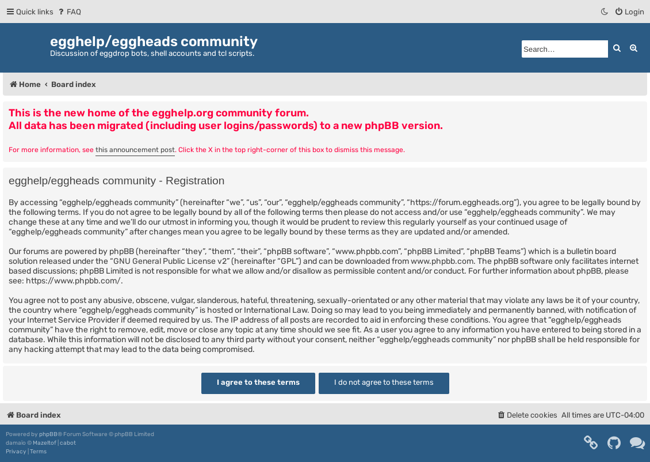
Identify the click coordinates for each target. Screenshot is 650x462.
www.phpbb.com (442, 261)
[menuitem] (68, 11)
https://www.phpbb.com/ (73, 281)
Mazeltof (44, 443)
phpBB (48, 434)
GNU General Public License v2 (170, 261)
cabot (68, 443)
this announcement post (135, 150)
